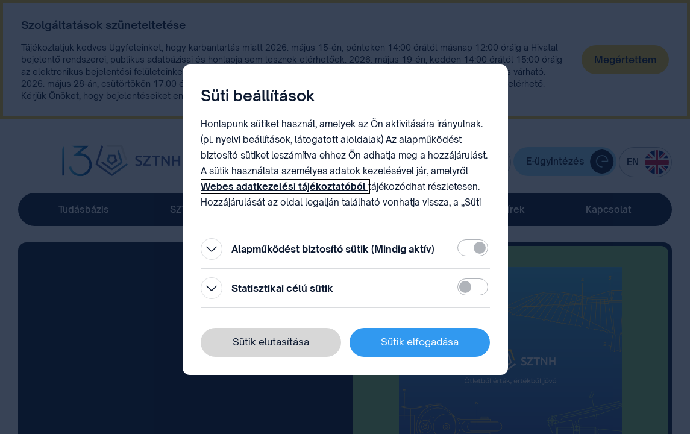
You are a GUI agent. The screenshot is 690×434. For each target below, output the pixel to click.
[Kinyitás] (211, 249)
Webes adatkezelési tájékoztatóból (284, 186)
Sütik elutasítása (271, 342)
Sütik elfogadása (420, 342)
